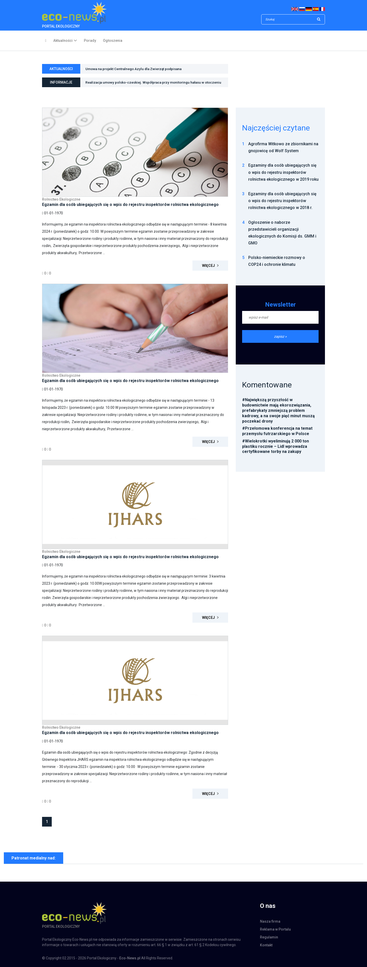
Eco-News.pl (129, 958)
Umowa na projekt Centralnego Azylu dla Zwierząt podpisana (136, 69)
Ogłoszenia (112, 40)
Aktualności (63, 40)
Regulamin (269, 937)
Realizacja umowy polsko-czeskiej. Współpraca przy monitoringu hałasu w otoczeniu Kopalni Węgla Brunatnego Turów (148, 84)
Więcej (210, 265)
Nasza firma (270, 921)
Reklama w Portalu (275, 929)
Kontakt (266, 945)
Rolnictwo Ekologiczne (61, 199)
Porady (90, 40)
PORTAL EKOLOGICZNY (74, 15)
